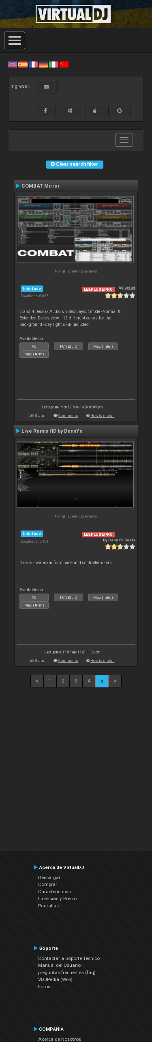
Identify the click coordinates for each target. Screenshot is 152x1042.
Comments (68, 415)
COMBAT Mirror (40, 186)
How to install (102, 415)
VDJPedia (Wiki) (55, 979)
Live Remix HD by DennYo (52, 431)
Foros (44, 986)
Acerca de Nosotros (59, 1039)
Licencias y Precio (57, 898)
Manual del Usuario (59, 965)
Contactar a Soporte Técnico (69, 958)
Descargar (49, 877)
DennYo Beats (121, 540)
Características (54, 891)
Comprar (47, 884)
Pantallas (48, 906)
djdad (129, 287)
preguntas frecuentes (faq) (67, 972)
